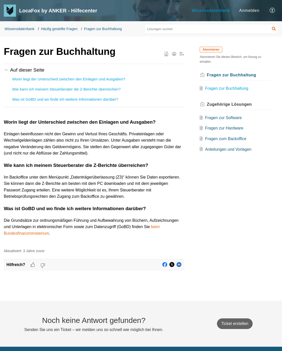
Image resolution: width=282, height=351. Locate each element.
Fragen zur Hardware (225, 128)
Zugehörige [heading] (230, 104)
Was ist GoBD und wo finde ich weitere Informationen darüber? (65, 99)
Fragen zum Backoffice (226, 139)
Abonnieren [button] (211, 49)
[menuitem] (211, 10)
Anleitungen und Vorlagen (229, 149)
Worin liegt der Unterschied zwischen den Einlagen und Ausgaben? (68, 79)
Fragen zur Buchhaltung (103, 29)
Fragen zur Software (224, 118)
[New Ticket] (235, 323)
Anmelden (249, 10)
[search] (211, 29)
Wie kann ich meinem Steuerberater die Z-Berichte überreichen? (66, 89)
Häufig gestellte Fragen (59, 29)
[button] (272, 10)
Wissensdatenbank (211, 10)
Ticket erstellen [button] (234, 323)
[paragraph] (94, 180)
